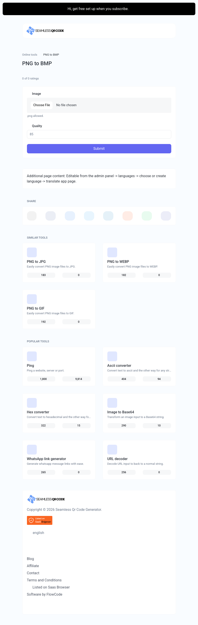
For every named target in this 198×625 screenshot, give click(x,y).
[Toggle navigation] (165, 30)
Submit (98, 148)
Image (36, 94)
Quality (36, 126)
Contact (33, 573)
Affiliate (33, 566)
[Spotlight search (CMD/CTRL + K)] (29, 540)
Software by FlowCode (44, 594)
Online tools (29, 54)
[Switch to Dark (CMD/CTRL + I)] (29, 548)
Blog (30, 559)
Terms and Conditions (44, 580)
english (38, 533)
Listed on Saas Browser (51, 587)
